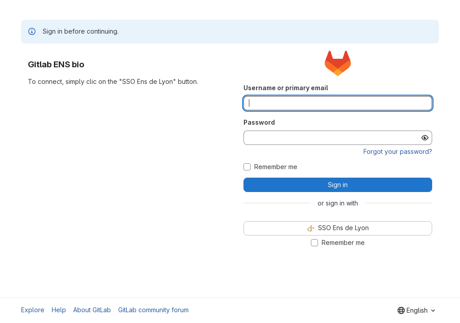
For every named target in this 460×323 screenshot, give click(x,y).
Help (59, 310)
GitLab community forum (153, 310)
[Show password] (425, 138)
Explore (32, 310)
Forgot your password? (397, 151)
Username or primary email (285, 88)
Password (259, 122)
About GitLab (92, 310)
